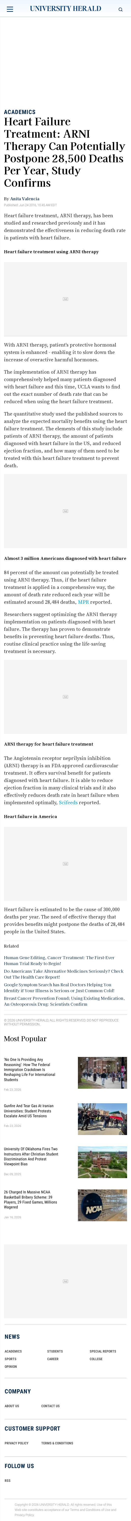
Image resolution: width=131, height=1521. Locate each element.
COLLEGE (96, 1359)
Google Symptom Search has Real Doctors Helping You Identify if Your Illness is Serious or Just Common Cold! (59, 987)
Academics (20, 111)
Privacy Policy (24, 1515)
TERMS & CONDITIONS (57, 1443)
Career (52, 1359)
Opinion (11, 1367)
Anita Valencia (24, 198)
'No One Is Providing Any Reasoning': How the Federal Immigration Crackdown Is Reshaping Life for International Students (29, 1069)
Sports (10, 1359)
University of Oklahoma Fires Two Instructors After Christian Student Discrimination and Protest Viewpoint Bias (31, 1156)
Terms (74, 1510)
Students (55, 1351)
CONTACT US (50, 1406)
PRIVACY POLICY (17, 1443)
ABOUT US (12, 1406)
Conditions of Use (98, 1510)
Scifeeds (68, 802)
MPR (83, 602)
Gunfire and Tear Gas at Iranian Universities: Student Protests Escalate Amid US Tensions (29, 1110)
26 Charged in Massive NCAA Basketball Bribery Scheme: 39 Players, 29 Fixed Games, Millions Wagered (30, 1199)
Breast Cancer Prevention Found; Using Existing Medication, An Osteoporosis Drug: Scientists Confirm (64, 1001)
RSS (8, 1481)
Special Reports (103, 1351)
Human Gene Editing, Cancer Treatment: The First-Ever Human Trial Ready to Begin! (59, 960)
